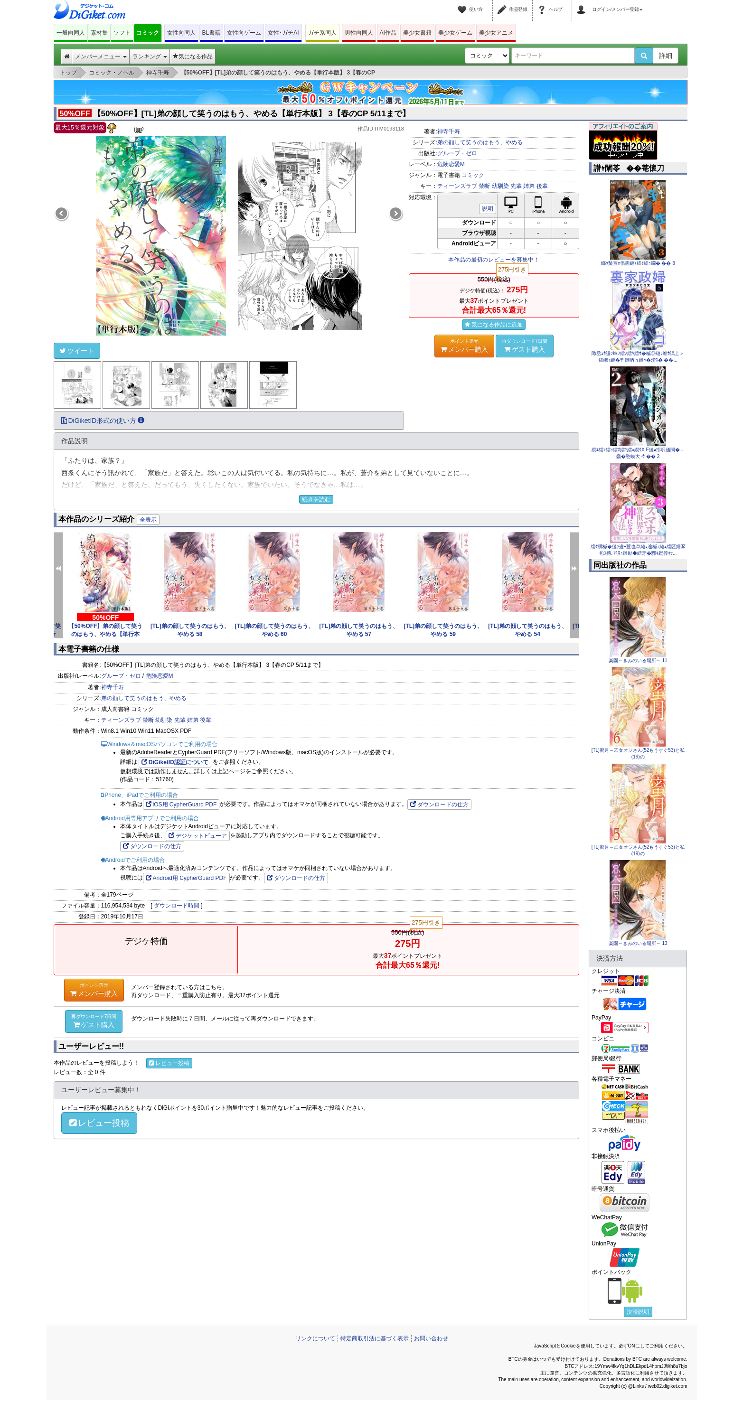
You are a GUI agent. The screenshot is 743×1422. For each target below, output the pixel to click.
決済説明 (638, 1312)
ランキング (149, 56)
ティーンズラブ (457, 186)
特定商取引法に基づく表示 (374, 1338)
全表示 (148, 519)
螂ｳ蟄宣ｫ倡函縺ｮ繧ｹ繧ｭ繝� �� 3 (638, 263)
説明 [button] (487, 209)
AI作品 (388, 32)
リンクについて (315, 1338)
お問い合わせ (431, 1338)
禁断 (484, 186)
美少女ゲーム (455, 32)
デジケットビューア (198, 836)
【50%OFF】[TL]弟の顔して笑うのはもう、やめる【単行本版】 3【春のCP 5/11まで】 (234, 113)
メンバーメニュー (101, 56)
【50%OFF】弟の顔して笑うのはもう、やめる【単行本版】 (105, 634)
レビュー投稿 (169, 1063)
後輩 (542, 186)
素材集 (99, 32)
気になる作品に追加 (494, 324)
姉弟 (529, 186)
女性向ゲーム (244, 32)
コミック (147, 32)
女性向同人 (181, 32)
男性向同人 (359, 32)
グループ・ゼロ (457, 153)
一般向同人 (70, 32)
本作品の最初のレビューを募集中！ (493, 259)
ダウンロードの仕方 (439, 804)
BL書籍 (211, 32)
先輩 (516, 186)
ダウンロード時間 (176, 905)
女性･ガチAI (283, 32)
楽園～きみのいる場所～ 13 (638, 943)
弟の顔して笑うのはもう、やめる (480, 142)
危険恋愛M (451, 164)
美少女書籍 (417, 32)
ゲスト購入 (524, 345)
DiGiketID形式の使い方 (103, 420)
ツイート (77, 351)
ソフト (122, 32)
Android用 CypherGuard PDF (186, 878)
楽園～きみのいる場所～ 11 (638, 660)
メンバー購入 (464, 345)
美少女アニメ (496, 32)
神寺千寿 (448, 131)
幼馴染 (500, 186)
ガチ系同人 (322, 32)
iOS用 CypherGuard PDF (181, 804)
